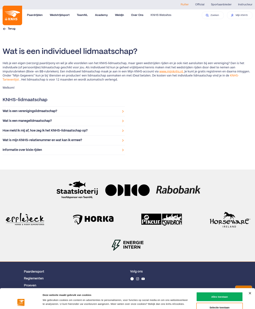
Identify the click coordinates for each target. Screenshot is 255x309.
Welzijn (119, 15)
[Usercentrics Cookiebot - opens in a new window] (21, 302)
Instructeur (245, 4)
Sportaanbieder (221, 4)
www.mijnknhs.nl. (171, 71)
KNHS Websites (161, 15)
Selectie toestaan (220, 289)
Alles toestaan (219, 279)
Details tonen (175, 296)
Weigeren (219, 300)
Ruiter (185, 4)
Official (199, 4)
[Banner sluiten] (250, 275)
